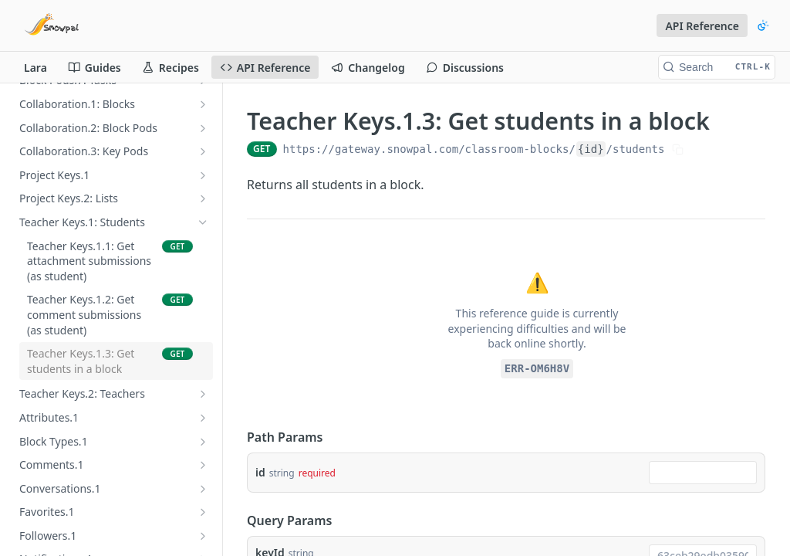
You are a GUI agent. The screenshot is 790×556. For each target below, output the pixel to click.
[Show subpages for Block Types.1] (203, 442)
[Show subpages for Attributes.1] (203, 418)
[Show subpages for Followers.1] (203, 536)
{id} (591, 149)
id (260, 472)
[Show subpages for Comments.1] (203, 465)
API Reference (702, 26)
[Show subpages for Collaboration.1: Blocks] (203, 104)
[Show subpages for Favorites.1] (203, 512)
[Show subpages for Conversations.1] (203, 489)
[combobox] (703, 472)
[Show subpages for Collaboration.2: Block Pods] (203, 128)
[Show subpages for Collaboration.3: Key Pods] (203, 151)
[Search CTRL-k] (717, 67)
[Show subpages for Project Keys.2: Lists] (203, 198)
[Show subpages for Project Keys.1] (203, 175)
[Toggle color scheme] (763, 25)
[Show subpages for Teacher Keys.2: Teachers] (203, 394)
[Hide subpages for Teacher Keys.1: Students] (203, 222)
